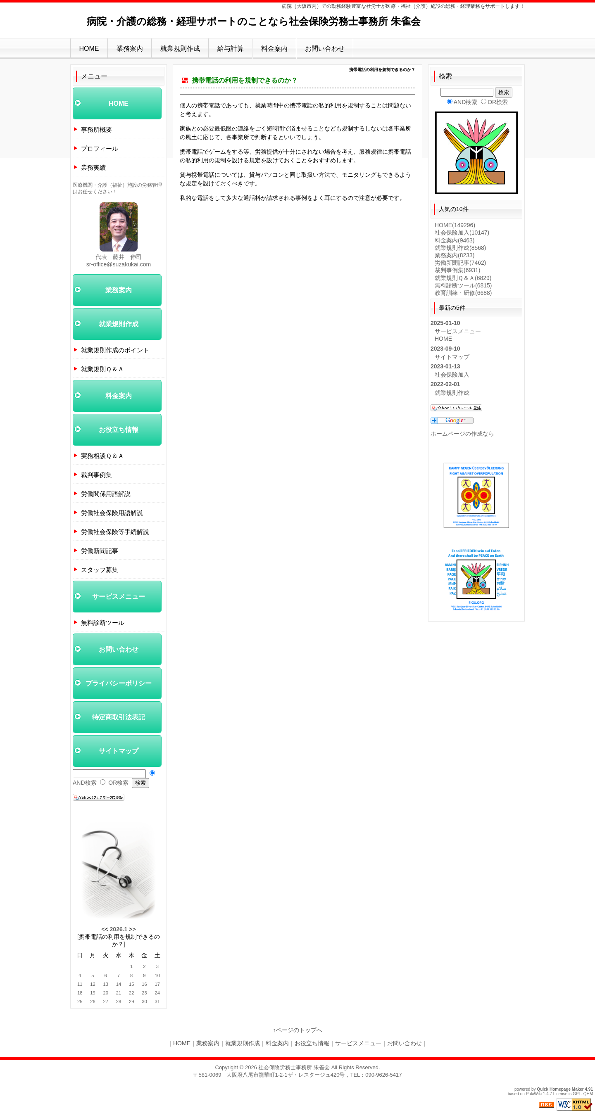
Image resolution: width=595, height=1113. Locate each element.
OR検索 (118, 782)
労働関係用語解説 (106, 493)
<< (104, 929)
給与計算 (230, 48)
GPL (577, 1094)
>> (132, 929)
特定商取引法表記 (118, 717)
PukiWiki (534, 1094)
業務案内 (130, 48)
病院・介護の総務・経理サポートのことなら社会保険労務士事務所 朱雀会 (254, 21)
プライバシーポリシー (119, 683)
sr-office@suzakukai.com (118, 264)
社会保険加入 (462, 232)
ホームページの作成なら (462, 433)
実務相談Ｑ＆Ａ (102, 455)
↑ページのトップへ (297, 1030)
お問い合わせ (325, 48)
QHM (588, 1094)
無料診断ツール (102, 622)
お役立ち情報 (118, 429)
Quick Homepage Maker (560, 1089)
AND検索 (85, 782)
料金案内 (274, 48)
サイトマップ (118, 751)
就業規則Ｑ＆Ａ (102, 369)
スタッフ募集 (99, 569)
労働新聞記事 (99, 550)
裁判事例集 (96, 474)
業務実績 (93, 167)
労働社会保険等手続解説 (115, 531)
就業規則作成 (180, 48)
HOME (89, 48)
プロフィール (99, 148)
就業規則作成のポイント (115, 350)
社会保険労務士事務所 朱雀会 (294, 1067)
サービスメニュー (118, 596)
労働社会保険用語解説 (112, 512)
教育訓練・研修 (463, 293)
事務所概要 (96, 129)
